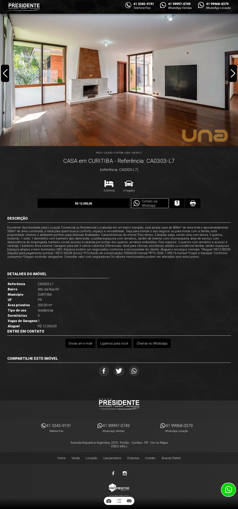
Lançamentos (112, 458)
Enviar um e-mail (80, 343)
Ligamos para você (114, 343)
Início (99, 153)
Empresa (133, 458)
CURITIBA (118, 153)
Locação (108, 153)
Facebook (103, 371)
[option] (119, 73)
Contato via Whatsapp (143, 204)
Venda (76, 458)
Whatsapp (135, 371)
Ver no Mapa (159, 443)
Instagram (125, 474)
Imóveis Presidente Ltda (119, 404)
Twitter (119, 371)
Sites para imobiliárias (119, 496)
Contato (150, 458)
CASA (127, 153)
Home (61, 458)
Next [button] (232, 74)
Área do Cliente (171, 458)
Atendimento (228, 490)
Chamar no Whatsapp (152, 343)
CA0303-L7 (137, 153)
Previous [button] (5, 74)
